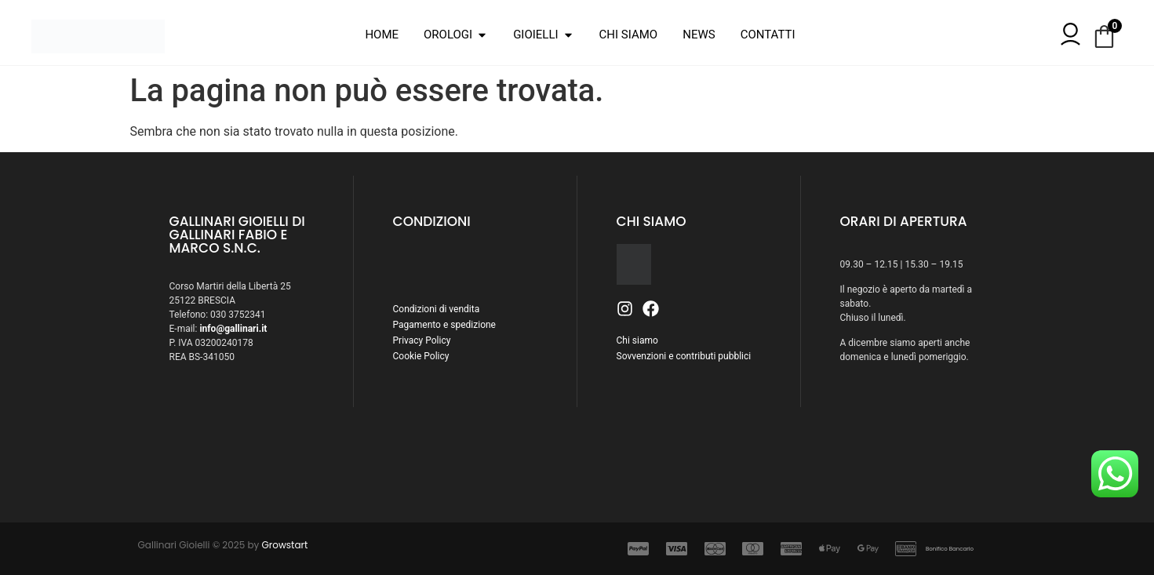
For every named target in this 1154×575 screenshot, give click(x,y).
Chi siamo (637, 340)
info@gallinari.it (233, 328)
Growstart (285, 544)
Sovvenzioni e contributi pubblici (684, 356)
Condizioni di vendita (436, 309)
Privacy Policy (422, 340)
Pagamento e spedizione (444, 324)
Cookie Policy (421, 356)
